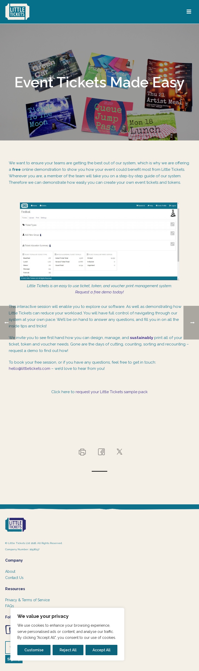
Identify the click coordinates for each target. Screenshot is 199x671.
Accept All (101, 650)
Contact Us (14, 578)
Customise (34, 650)
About (10, 571)
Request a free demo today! (99, 292)
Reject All (68, 650)
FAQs (9, 606)
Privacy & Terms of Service (27, 600)
